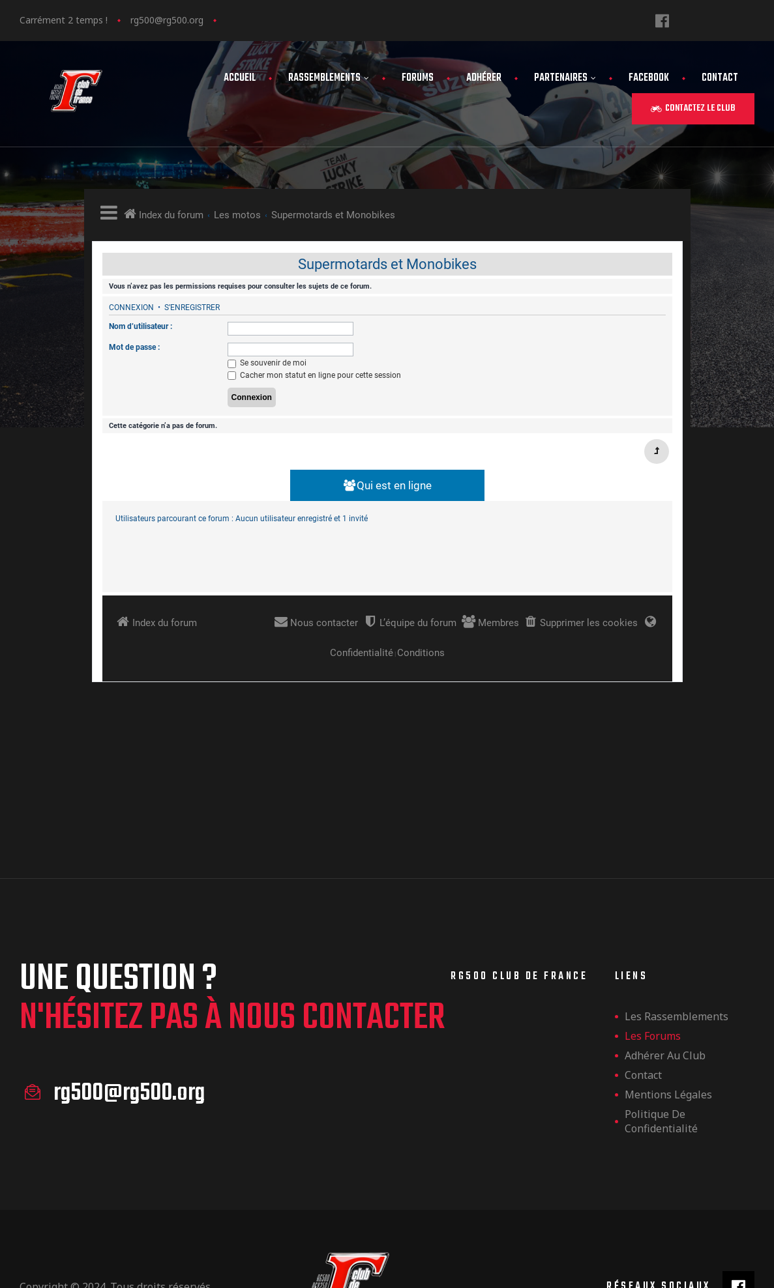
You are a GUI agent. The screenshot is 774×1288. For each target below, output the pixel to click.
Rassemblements (328, 78)
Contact (720, 78)
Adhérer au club (665, 956)
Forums (418, 78)
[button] (693, 108)
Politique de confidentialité (661, 1022)
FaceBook (649, 78)
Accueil (240, 78)
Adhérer (483, 78)
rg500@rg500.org (166, 20)
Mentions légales (668, 995)
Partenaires (565, 78)
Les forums (653, 937)
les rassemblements (676, 917)
